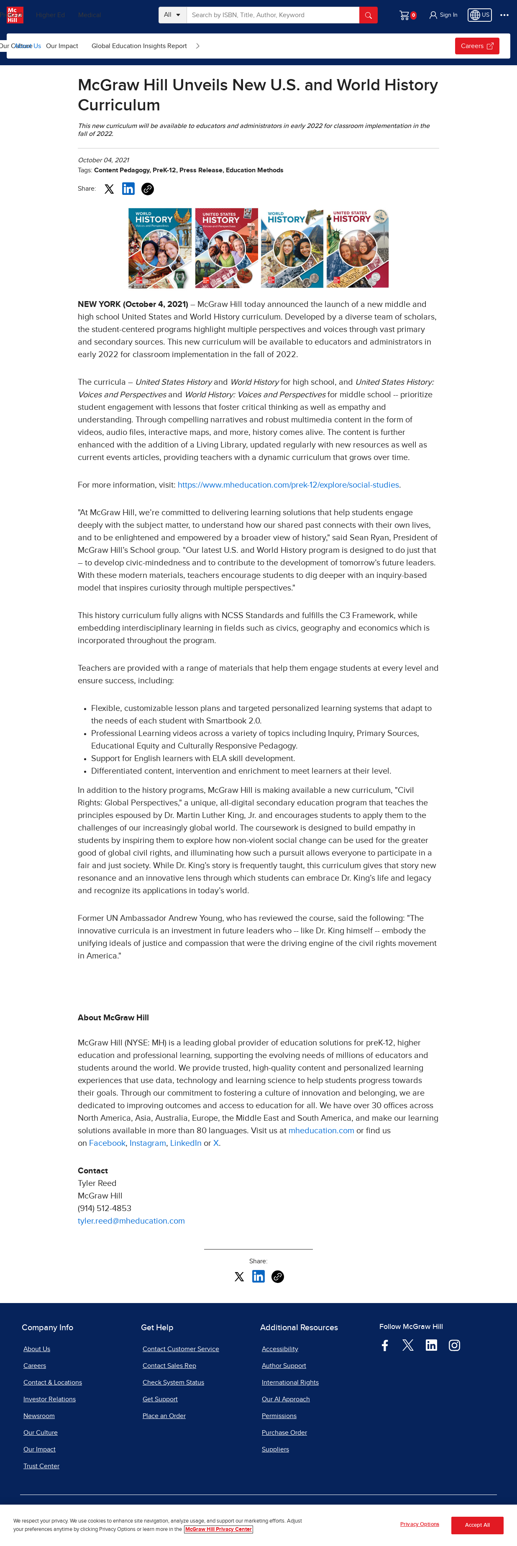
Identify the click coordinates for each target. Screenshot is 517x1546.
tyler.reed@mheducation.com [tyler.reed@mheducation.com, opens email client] (131, 1221)
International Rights (290, 1382)
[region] (258, 1525)
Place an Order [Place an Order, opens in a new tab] (164, 1416)
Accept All (477, 1525)
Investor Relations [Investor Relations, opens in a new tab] (49, 1399)
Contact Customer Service (181, 1349)
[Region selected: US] (480, 15)
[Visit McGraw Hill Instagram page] (454, 1345)
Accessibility (280, 1349)
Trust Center (41, 1466)
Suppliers (275, 1449)
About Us (27, 46)
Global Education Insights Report (265, 46)
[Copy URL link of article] (147, 189)
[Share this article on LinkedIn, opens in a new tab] (128, 188)
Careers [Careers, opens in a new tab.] (477, 46)
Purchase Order (284, 1432)
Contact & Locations (52, 1382)
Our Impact (188, 46)
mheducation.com (321, 1131)
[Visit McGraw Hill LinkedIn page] (431, 1345)
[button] (443, 15)
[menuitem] (81, 46)
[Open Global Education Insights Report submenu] (324, 46)
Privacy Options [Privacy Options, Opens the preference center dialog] (419, 1524)
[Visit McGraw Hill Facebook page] (385, 1345)
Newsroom (39, 1416)
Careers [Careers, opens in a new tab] (34, 1365)
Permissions (279, 1416)
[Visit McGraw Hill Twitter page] (408, 1344)
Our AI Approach (286, 1399)
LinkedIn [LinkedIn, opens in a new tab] (186, 1143)
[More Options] (504, 15)
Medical (123, 15)
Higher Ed (84, 15)
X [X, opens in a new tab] (216, 1143)
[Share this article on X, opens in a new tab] (109, 188)
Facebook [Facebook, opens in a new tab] (107, 1143)
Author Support (284, 1365)
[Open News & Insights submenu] (108, 46)
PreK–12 (44, 15)
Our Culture (141, 46)
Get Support (160, 1399)
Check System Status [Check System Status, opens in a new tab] (173, 1382)
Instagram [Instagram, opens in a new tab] (148, 1143)
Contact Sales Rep (169, 1365)
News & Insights (74, 46)
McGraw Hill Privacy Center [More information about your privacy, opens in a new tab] (218, 1529)
